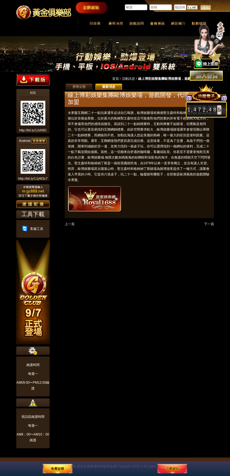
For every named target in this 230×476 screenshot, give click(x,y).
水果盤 (73, 113)
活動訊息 (128, 78)
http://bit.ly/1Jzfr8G (33, 130)
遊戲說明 (136, 24)
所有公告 (79, 86)
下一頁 (209, 224)
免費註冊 (57, 468)
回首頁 (95, 24)
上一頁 (70, 224)
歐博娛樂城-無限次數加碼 (106, 157)
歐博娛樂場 (165, 129)
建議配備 (33, 204)
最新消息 (115, 24)
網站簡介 (178, 24)
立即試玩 (91, 7)
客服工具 (32, 228)
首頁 (115, 78)
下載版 (33, 80)
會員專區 (157, 24)
